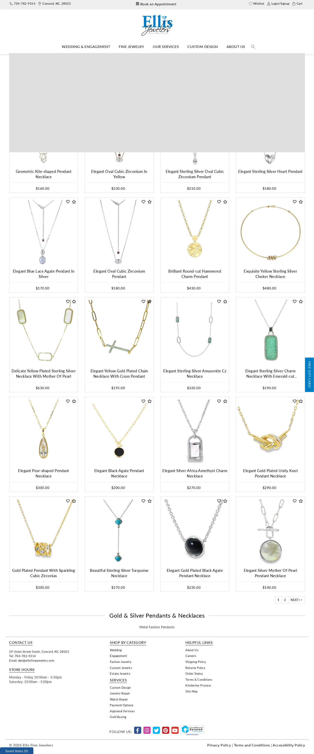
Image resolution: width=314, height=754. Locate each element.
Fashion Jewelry (121, 662)
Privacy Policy (219, 745)
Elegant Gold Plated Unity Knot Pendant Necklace (270, 473)
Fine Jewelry (131, 46)
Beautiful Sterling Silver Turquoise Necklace (119, 573)
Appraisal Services (122, 711)
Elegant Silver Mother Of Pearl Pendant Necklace (270, 573)
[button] (68, 102)
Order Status (194, 673)
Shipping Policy (195, 662)
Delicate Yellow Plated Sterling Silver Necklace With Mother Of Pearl (44, 373)
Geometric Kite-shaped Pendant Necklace (44, 174)
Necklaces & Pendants (141, 56)
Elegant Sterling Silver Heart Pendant (270, 171)
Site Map (191, 691)
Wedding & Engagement (86, 46)
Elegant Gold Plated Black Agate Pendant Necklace (195, 573)
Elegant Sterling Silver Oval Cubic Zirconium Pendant (195, 174)
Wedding (116, 650)
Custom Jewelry (121, 668)
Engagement (118, 656)
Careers (190, 656)
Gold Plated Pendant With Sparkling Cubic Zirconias (43, 573)
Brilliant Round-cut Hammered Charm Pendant (194, 274)
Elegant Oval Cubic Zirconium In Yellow (119, 174)
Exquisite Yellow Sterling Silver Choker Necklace (270, 274)
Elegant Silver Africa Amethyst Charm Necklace (194, 473)
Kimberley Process (198, 685)
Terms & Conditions (198, 679)
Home (116, 56)
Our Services (166, 46)
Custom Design (202, 46)
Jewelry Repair (120, 693)
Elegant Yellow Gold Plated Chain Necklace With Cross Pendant (119, 373)
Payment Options (122, 705)
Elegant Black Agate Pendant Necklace (119, 473)
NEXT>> (296, 600)
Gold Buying (118, 717)
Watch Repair (119, 699)
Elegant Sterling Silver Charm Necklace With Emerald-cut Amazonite (270, 376)
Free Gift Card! (310, 374)
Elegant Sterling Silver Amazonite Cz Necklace (194, 373)
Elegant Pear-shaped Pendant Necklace (43, 473)
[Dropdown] (86, 46)
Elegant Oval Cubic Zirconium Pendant (119, 274)
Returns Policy (195, 668)
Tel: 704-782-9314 (22, 656)
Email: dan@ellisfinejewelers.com (31, 660)
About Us (236, 46)
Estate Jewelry (120, 673)
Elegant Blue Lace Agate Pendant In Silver (43, 274)
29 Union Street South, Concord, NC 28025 (39, 651)
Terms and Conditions (252, 745)
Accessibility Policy (289, 745)
